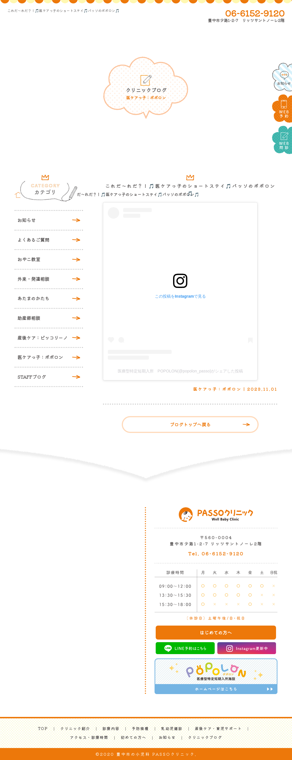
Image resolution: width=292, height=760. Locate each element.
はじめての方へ (216, 632)
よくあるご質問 (33, 239)
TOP (43, 728)
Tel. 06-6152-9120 (216, 553)
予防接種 (140, 728)
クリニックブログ (205, 737)
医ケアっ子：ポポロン (40, 357)
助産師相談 (28, 318)
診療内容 (110, 728)
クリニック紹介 (75, 728)
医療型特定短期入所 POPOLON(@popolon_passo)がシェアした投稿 (180, 371)
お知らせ (26, 220)
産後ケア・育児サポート (218, 728)
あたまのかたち (33, 298)
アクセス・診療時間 (89, 737)
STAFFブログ (31, 376)
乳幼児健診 (171, 728)
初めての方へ (133, 737)
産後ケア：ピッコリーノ (42, 337)
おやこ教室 (28, 259)
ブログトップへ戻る (190, 424)
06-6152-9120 (255, 13)
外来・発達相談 (33, 278)
